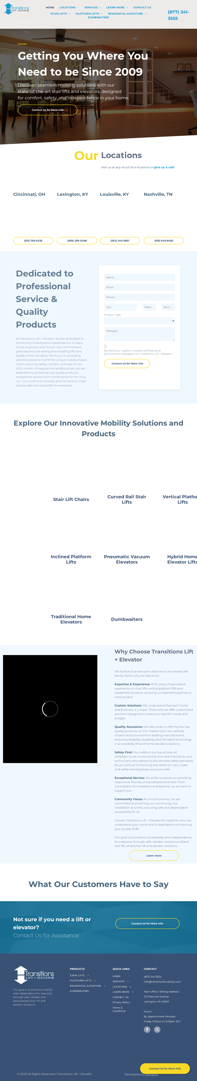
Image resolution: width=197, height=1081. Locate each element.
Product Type (112, 314)
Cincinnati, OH (29, 233)
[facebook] (147, 1030)
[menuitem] (50, 7)
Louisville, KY (114, 233)
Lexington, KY (72, 233)
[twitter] (157, 1030)
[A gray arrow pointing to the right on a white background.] (74, 1056)
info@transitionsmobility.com (162, 981)
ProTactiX (151, 1074)
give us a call (164, 167)
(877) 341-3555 (152, 976)
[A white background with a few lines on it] (27, 1056)
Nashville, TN (158, 233)
